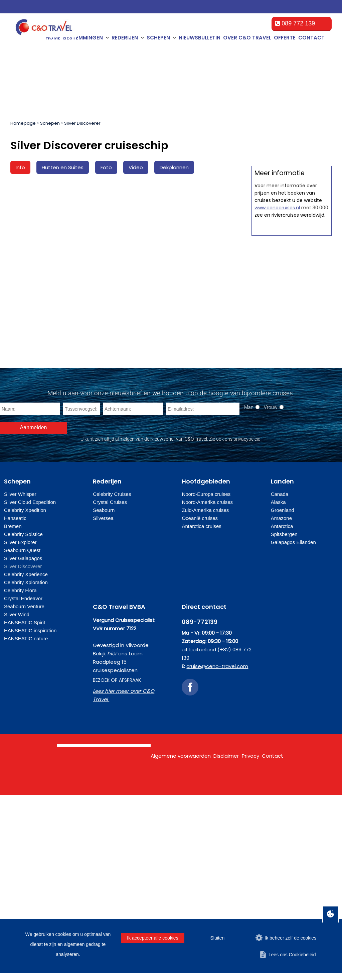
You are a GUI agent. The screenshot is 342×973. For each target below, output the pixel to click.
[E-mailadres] (202, 587)
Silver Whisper (20, 672)
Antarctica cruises (201, 704)
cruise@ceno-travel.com (217, 844)
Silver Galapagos (23, 736)
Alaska (278, 680)
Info (20, 167)
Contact (311, 37)
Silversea (103, 696)
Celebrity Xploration (26, 760)
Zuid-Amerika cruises (205, 688)
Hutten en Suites (62, 167)
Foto (106, 167)
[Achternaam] (133, 587)
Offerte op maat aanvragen (292, 341)
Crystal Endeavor (23, 776)
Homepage (23, 123)
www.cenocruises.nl (277, 505)
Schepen (50, 123)
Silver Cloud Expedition (30, 680)
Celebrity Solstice (23, 712)
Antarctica (282, 704)
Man (248, 585)
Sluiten (217, 938)
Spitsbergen (284, 712)
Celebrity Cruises (112, 672)
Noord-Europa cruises (206, 672)
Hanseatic (15, 696)
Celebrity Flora (20, 768)
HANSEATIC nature (26, 817)
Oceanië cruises (200, 696)
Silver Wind (16, 792)
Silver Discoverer (82, 123)
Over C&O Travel (247, 37)
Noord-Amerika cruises (207, 680)
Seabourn (104, 688)
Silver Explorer (20, 720)
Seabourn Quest (22, 728)
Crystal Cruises (110, 680)
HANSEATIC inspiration (30, 809)
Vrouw (271, 585)
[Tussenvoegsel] (81, 587)
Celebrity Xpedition (25, 688)
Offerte (285, 37)
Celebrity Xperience (26, 752)
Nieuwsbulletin (199, 37)
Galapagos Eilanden (293, 720)
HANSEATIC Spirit (24, 800)
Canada (280, 672)
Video (136, 167)
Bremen (13, 704)
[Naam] (30, 587)
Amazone (281, 696)
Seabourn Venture (24, 784)
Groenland (282, 688)
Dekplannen (174, 167)
